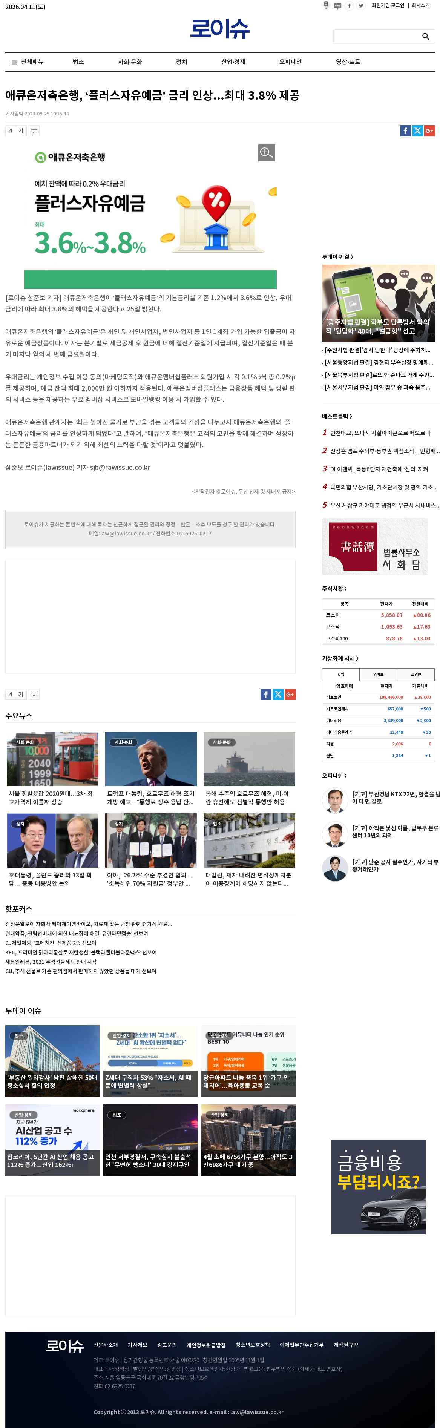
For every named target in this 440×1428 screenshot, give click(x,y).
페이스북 (405, 130)
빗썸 (340, 674)
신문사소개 (106, 1345)
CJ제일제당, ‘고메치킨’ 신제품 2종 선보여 (51, 943)
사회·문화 (130, 62)
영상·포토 (348, 62)
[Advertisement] (80, 616)
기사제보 (137, 1345)
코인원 (416, 674)
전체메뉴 (32, 62)
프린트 (34, 130)
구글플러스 (429, 130)
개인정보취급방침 (206, 1345)
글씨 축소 (10, 130)
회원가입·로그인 (389, 6)
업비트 (378, 674)
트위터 (417, 130)
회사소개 (419, 6)
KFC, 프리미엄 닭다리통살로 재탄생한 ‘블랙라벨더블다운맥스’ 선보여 (81, 952)
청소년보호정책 (253, 1345)
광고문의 (167, 1345)
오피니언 (290, 62)
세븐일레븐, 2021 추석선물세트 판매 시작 (51, 962)
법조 (78, 62)
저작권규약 (346, 1345)
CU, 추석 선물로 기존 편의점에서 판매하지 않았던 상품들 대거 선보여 (80, 971)
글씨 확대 (21, 130)
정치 (181, 62)
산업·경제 (233, 62)
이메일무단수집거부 (302, 1345)
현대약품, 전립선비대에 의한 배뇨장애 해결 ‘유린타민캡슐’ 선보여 (76, 934)
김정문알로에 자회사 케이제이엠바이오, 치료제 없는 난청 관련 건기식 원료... (88, 924)
